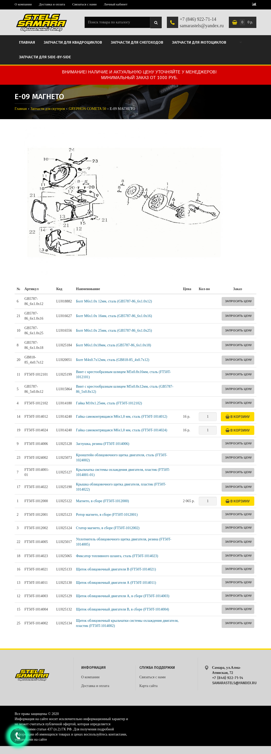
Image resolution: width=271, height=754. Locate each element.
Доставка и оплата (52, 4)
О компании (23, 4)
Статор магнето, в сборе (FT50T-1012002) (108, 528)
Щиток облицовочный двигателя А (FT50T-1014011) (116, 583)
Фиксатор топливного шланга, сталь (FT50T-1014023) (117, 556)
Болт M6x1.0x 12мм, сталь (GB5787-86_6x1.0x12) (114, 301)
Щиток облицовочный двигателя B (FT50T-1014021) (116, 569)
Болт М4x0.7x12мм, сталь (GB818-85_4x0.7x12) (112, 360)
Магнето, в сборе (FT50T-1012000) (102, 501)
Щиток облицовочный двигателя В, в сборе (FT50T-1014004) (122, 609)
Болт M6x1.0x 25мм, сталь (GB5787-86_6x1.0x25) (114, 330)
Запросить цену (238, 301)
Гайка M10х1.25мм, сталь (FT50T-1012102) (109, 403)
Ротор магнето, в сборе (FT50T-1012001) (107, 515)
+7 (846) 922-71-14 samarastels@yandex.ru (202, 22)
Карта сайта (148, 686)
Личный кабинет (116, 4)
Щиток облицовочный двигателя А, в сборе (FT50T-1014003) (122, 596)
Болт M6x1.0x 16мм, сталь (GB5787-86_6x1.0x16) (114, 316)
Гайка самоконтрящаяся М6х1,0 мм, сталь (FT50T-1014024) (121, 430)
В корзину (237, 416)
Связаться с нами (84, 4)
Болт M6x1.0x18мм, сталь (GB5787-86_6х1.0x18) (113, 345)
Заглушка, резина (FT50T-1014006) (102, 444)
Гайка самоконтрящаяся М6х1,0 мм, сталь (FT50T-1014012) (121, 416)
